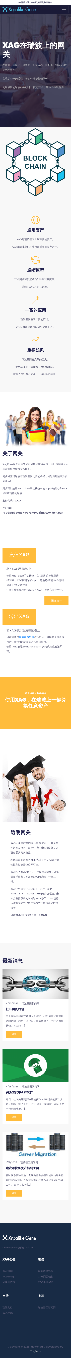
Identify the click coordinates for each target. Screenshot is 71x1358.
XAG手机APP (45, 1282)
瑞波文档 (8, 1307)
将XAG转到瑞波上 (19, 569)
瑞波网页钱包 (26, 637)
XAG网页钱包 (45, 1276)
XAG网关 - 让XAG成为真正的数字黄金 (34, 2)
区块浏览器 (9, 1282)
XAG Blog (8, 1276)
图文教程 (56, 601)
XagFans (35, 1351)
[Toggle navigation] (63, 9)
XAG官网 (8, 1271)
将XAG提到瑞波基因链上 (23, 630)
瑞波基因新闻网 (47, 1307)
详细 (14, 1034)
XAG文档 (8, 1313)
